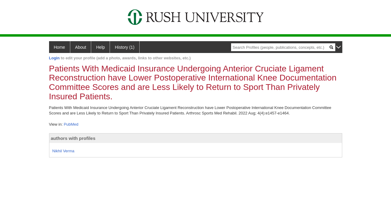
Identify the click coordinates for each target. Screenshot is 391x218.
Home (59, 47)
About (80, 47)
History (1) (124, 47)
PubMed (71, 124)
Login (54, 58)
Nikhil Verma (63, 151)
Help (100, 47)
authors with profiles (73, 138)
